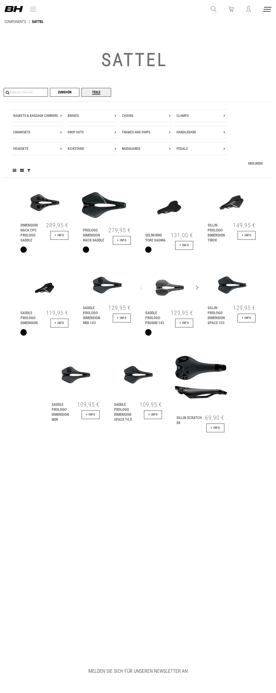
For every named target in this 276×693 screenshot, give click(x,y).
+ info (59, 235)
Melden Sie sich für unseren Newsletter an (138, 671)
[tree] (138, 140)
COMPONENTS (15, 22)
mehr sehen (255, 162)
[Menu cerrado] (268, 10)
